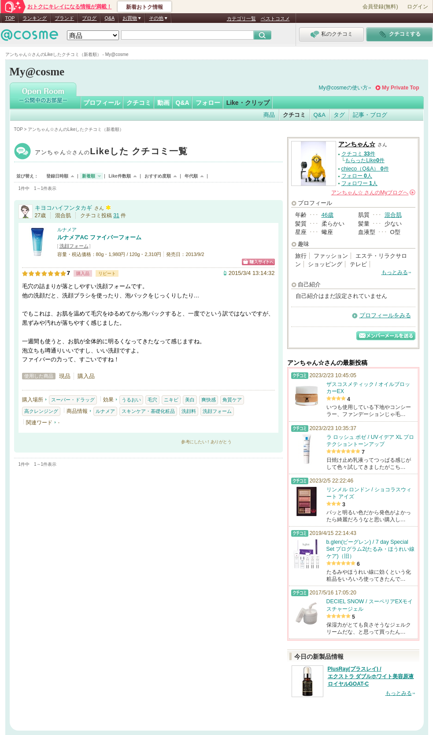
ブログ (89, 18)
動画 (163, 102)
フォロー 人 (356, 176)
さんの (373, 192)
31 (116, 215)
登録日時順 (57, 176)
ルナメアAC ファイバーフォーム (99, 237)
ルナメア (67, 229)
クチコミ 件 (358, 154)
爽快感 (208, 399)
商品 (269, 114)
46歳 (327, 215)
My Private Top (400, 88)
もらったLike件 (365, 160)
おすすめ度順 (157, 176)
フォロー (208, 102)
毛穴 (152, 399)
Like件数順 (120, 176)
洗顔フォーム (74, 246)
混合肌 (393, 215)
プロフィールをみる (385, 315)
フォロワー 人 (359, 183)
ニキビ (171, 399)
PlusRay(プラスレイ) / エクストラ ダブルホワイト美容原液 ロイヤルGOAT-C (371, 676)
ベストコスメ (275, 18)
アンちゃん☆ (111, 152)
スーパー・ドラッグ (73, 399)
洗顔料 (188, 411)
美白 (190, 399)
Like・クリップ (248, 102)
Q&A (109, 18)
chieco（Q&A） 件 (365, 169)
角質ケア (232, 399)
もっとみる (394, 272)
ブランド (64, 18)
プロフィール (101, 102)
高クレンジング (41, 411)
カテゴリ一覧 (241, 18)
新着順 (88, 176)
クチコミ (138, 102)
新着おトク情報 (144, 7)
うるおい (131, 399)
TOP (10, 18)
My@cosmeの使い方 (343, 88)
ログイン (417, 7)
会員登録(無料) (380, 7)
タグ (339, 114)
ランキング (34, 18)
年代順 (191, 176)
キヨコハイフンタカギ (63, 207)
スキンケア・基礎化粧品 (148, 411)
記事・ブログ (370, 114)
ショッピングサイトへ (258, 262)
